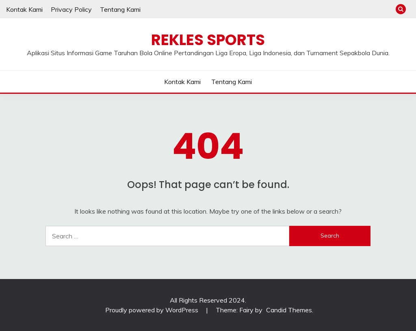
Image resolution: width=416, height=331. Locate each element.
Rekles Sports (208, 39)
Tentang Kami (120, 9)
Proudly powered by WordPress (152, 310)
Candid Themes (289, 310)
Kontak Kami (24, 9)
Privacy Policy (71, 9)
